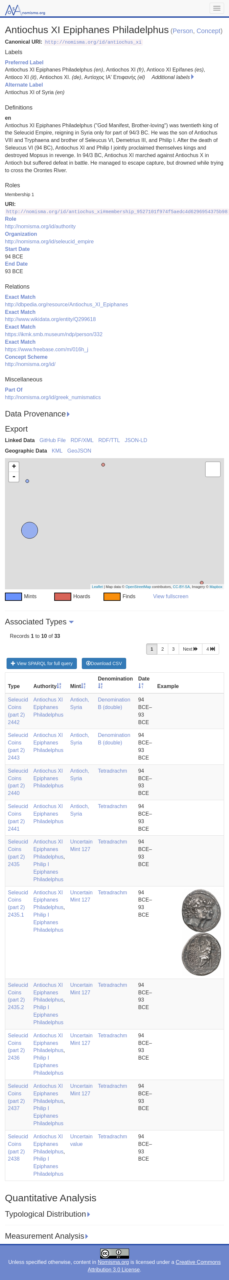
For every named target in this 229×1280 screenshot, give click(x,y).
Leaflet (97, 587)
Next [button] (190, 649)
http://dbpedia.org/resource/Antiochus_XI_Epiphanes (66, 304)
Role (10, 219)
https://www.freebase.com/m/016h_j (46, 349)
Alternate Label (24, 85)
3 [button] (173, 649)
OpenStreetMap (138, 587)
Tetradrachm (112, 771)
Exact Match (20, 297)
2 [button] (162, 649)
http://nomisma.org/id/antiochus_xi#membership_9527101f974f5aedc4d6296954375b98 (117, 211)
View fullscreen (170, 596)
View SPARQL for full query (42, 663)
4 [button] (210, 649)
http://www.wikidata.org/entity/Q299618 (50, 319)
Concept (208, 30)
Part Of (13, 390)
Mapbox (216, 587)
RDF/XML (82, 440)
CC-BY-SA (181, 587)
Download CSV (104, 663)
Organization (21, 234)
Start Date (17, 249)
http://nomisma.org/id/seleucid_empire (49, 241)
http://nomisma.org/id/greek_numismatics (53, 397)
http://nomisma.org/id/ (30, 364)
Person (183, 30)
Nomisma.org (113, 1262)
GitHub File (52, 440)
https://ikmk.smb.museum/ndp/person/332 (54, 334)
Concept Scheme (26, 357)
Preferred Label (24, 62)
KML (57, 451)
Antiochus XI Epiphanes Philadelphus (48, 707)
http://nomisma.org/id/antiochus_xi (93, 42)
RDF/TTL (109, 440)
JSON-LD (136, 440)
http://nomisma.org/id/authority (40, 226)
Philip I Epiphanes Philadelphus (48, 872)
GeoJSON (79, 451)
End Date (16, 264)
